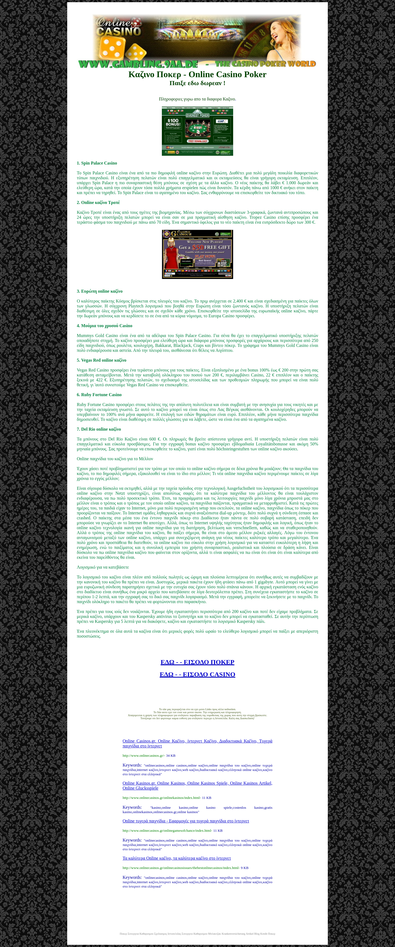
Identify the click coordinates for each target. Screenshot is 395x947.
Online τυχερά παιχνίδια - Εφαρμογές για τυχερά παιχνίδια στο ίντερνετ (186, 821)
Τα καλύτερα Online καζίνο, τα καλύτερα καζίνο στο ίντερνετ (177, 858)
